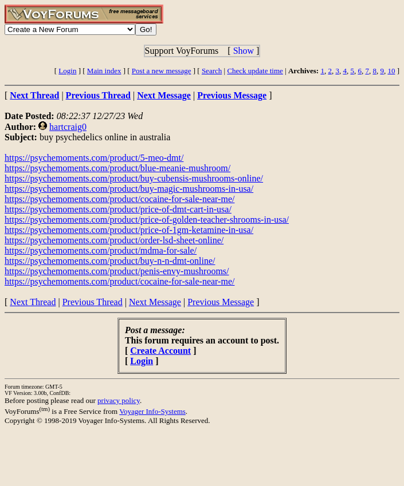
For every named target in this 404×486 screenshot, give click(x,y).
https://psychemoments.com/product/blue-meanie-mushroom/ (117, 168)
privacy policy (118, 400)
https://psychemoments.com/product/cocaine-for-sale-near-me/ (119, 199)
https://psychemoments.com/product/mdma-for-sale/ (101, 250)
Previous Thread (92, 302)
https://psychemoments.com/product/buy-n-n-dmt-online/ (110, 261)
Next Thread (33, 302)
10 (391, 70)
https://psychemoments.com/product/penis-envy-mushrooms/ (117, 271)
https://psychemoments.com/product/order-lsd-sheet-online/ (114, 240)
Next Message (155, 302)
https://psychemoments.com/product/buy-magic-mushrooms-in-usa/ (129, 188)
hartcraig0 (68, 127)
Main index (104, 70)
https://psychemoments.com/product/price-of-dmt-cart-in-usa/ (118, 209)
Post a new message (161, 70)
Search (212, 70)
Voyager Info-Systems (152, 411)
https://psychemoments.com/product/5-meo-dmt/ (94, 158)
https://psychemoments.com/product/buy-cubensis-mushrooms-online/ (134, 178)
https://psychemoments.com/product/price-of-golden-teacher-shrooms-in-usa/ (147, 219)
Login (67, 70)
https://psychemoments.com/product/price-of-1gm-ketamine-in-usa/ (129, 230)
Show (243, 51)
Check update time (255, 70)
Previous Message (220, 302)
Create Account (160, 350)
